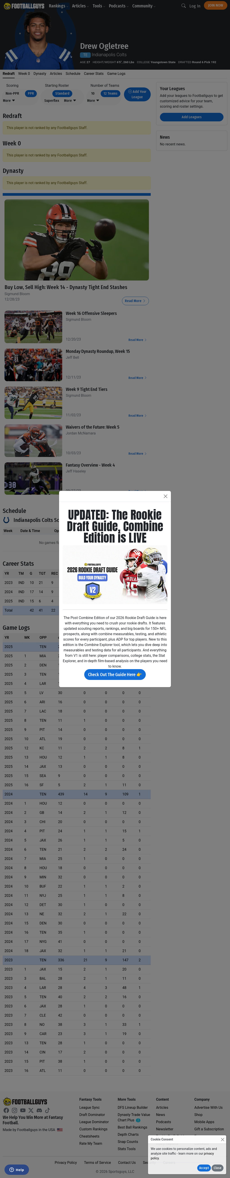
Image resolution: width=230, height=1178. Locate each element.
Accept (204, 1168)
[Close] (222, 1139)
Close (217, 1168)
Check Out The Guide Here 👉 (115, 674)
